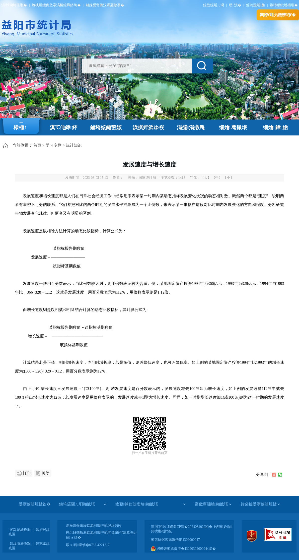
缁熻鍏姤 (275, 127)
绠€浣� (235, 5)
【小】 (228, 178)
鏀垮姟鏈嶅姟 (106, 127)
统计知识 (74, 145)
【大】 (206, 178)
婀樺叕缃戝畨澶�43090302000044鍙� (183, 549)
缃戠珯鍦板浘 (20, 530)
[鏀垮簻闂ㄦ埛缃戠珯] (82, 504)
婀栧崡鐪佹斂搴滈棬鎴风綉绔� (56, 5)
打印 (27, 473)
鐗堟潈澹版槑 (20, 544)
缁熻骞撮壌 (233, 127)
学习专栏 (54, 145)
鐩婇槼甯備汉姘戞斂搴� (105, 5)
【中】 (217, 178)
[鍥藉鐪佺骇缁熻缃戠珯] (150, 504)
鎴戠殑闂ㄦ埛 (213, 5)
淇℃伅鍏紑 (63, 127)
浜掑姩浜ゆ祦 (148, 127)
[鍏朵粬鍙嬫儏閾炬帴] (260, 504)
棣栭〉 (21, 127)
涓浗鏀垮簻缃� (14, 5)
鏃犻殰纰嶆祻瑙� (284, 5)
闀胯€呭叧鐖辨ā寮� (278, 15)
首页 (37, 145)
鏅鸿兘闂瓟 (255, 5)
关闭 (46, 473)
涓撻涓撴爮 (191, 127)
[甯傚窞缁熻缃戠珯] (213, 504)
